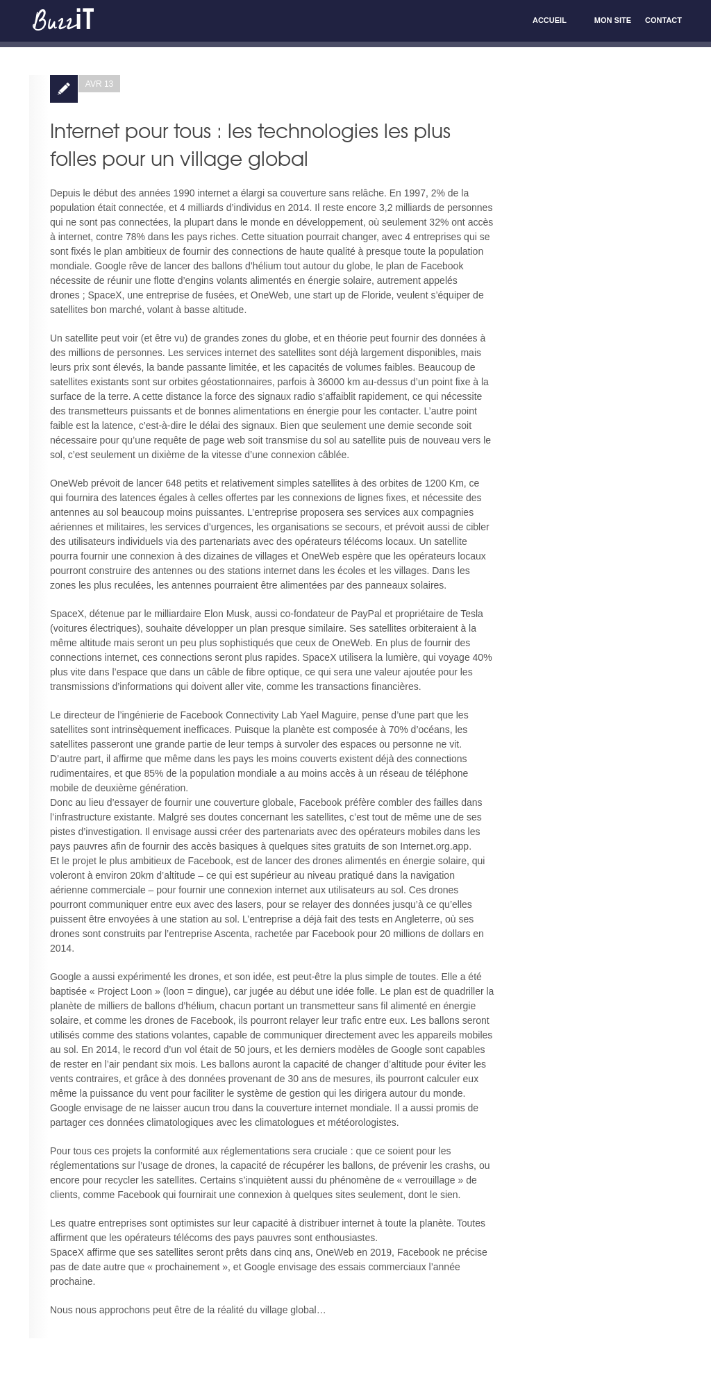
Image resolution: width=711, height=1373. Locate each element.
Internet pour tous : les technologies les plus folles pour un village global (250, 144)
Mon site (612, 20)
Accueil (550, 20)
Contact (663, 20)
